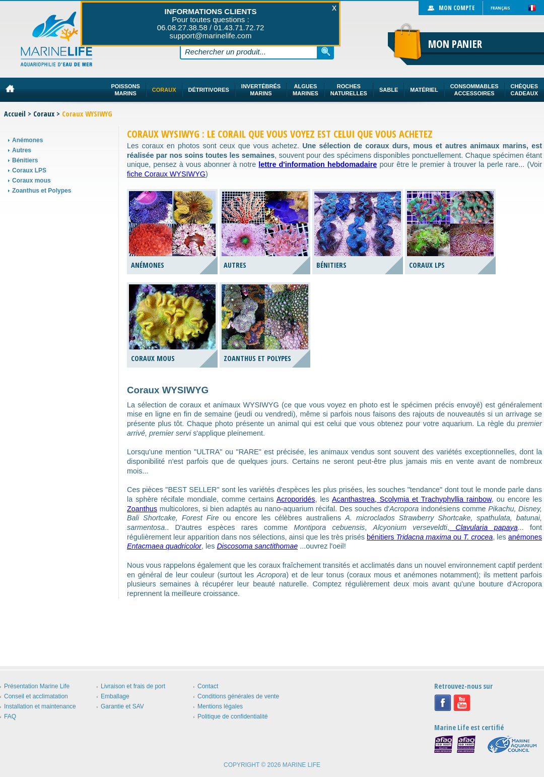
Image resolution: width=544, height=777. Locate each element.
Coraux (43, 113)
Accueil (15, 113)
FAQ (10, 716)
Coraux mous (31, 180)
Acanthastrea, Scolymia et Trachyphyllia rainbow (412, 499)
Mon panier (455, 44)
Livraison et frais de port (133, 686)
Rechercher (326, 51)
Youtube (461, 702)
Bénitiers (25, 160)
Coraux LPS (29, 170)
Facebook (442, 702)
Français (500, 8)
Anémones (27, 140)
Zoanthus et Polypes (41, 190)
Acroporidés (296, 499)
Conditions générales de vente (238, 696)
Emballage (115, 696)
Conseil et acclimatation (36, 696)
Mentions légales (220, 706)
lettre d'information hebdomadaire (317, 164)
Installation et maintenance (40, 706)
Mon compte (456, 8)
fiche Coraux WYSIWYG (166, 174)
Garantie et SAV (122, 706)
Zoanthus (142, 509)
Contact (207, 686)
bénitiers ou (430, 537)
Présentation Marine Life (37, 686)
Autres (21, 150)
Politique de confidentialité (232, 716)
